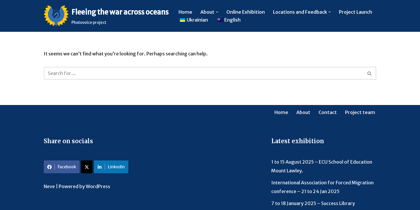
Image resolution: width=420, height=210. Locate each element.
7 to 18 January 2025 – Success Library (313, 203)
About (303, 112)
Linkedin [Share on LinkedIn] (111, 167)
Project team (360, 112)
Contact (327, 112)
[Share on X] (86, 166)
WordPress (98, 186)
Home (185, 12)
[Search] (203, 73)
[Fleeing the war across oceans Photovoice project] (106, 16)
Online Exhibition (245, 12)
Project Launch (355, 12)
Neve (49, 186)
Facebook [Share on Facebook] (61, 167)
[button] (217, 12)
